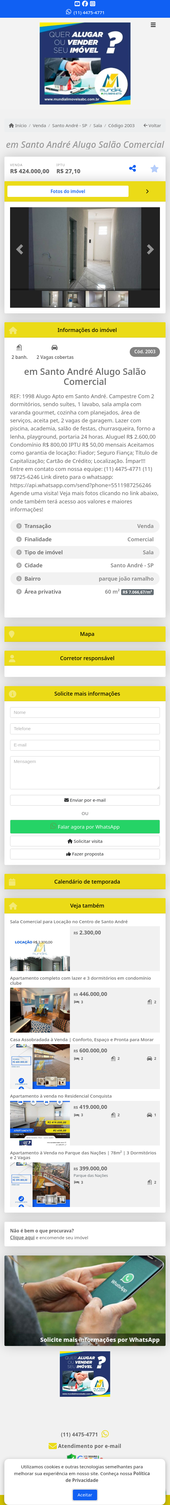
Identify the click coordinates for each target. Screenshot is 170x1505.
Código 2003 (121, 125)
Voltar (152, 125)
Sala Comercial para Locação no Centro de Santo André (69, 921)
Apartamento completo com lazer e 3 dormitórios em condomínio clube (80, 980)
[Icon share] (77, 3)
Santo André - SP (69, 125)
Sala (97, 125)
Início (18, 125)
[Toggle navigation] (153, 25)
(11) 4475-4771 (89, 12)
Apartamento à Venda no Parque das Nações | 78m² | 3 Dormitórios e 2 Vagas (83, 1155)
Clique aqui (22, 1237)
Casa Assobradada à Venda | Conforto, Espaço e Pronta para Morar (82, 1039)
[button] (21, 249)
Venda (39, 125)
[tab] (68, 191)
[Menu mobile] (85, 64)
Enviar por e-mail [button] (85, 800)
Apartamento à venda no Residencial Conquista (61, 1096)
